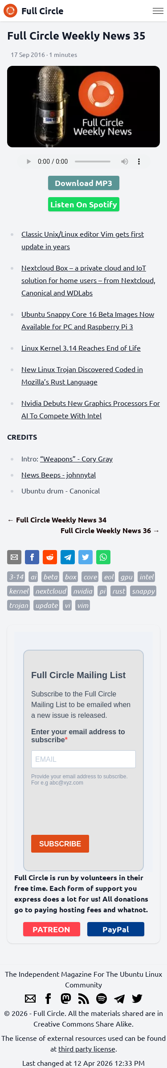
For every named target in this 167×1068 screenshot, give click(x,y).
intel (146, 576)
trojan (18, 605)
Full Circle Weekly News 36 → (110, 530)
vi (67, 605)
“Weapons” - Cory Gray (76, 458)
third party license (86, 1048)
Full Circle (34, 11)
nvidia (82, 590)
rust (118, 590)
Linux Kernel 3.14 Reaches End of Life (81, 347)
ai (33, 576)
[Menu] (158, 10)
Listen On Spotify (83, 204)
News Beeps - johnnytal (58, 474)
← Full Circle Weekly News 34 (56, 519)
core (90, 576)
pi (102, 590)
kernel (18, 590)
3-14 (16, 576)
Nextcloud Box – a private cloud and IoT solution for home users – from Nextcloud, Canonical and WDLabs (88, 280)
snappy (143, 590)
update (46, 605)
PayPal (115, 929)
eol (108, 576)
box (70, 576)
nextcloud (50, 590)
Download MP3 (83, 183)
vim (82, 605)
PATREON (51, 929)
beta (50, 576)
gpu (126, 576)
